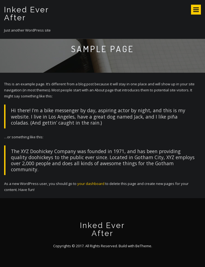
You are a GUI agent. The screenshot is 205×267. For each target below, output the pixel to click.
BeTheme (143, 245)
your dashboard (90, 183)
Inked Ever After (26, 13)
